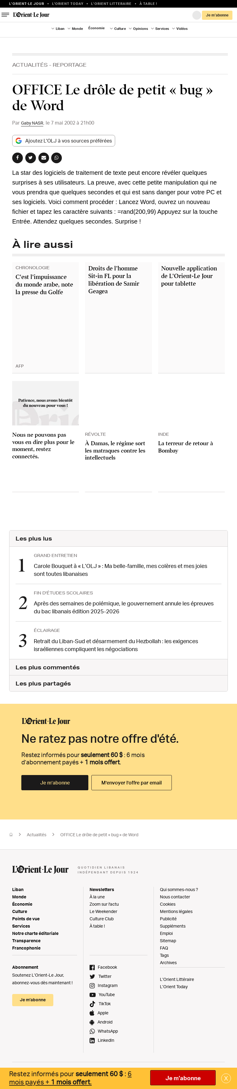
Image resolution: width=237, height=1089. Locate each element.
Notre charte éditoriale (35, 931)
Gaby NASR (34, 123)
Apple (102, 1010)
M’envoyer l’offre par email (131, 780)
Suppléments (173, 923)
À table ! (148, 4)
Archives (168, 960)
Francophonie (26, 945)
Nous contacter (175, 894)
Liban (60, 28)
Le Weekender (103, 909)
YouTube (107, 992)
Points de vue (26, 916)
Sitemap (168, 938)
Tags (164, 953)
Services (162, 28)
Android (104, 1019)
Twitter (104, 974)
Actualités (30, 65)
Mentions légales (176, 909)
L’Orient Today (174, 984)
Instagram (108, 983)
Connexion (196, 15)
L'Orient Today (67, 4)
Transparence (26, 938)
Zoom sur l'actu (104, 901)
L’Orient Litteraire (111, 4)
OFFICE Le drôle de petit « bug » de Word (99, 832)
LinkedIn (106, 1038)
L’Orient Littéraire (177, 977)
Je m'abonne (183, 1078)
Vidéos (182, 28)
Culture (120, 28)
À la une (97, 894)
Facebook (107, 964)
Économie (96, 28)
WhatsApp (108, 1028)
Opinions (140, 28)
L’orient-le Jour (26, 4)
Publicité (168, 916)
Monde (77, 28)
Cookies (167, 901)
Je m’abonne (217, 15)
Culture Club (102, 916)
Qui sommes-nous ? (179, 887)
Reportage (70, 65)
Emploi (166, 931)
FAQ (164, 945)
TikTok (105, 1001)
